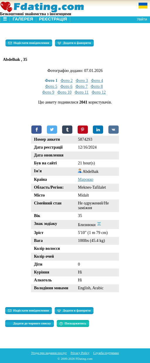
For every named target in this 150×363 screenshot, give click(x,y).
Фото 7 (82, 86)
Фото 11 (82, 92)
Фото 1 (51, 80)
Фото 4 (97, 80)
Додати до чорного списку (32, 323)
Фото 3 (82, 80)
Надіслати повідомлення (28, 43)
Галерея (23, 18)
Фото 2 (67, 80)
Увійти (142, 19)
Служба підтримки (106, 353)
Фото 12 (99, 92)
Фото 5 (51, 86)
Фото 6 (66, 86)
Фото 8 (97, 86)
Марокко (85, 179)
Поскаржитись (72, 323)
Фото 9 (48, 92)
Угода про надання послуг (49, 353)
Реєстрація (53, 18)
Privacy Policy (80, 353)
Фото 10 (64, 92)
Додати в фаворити (74, 43)
